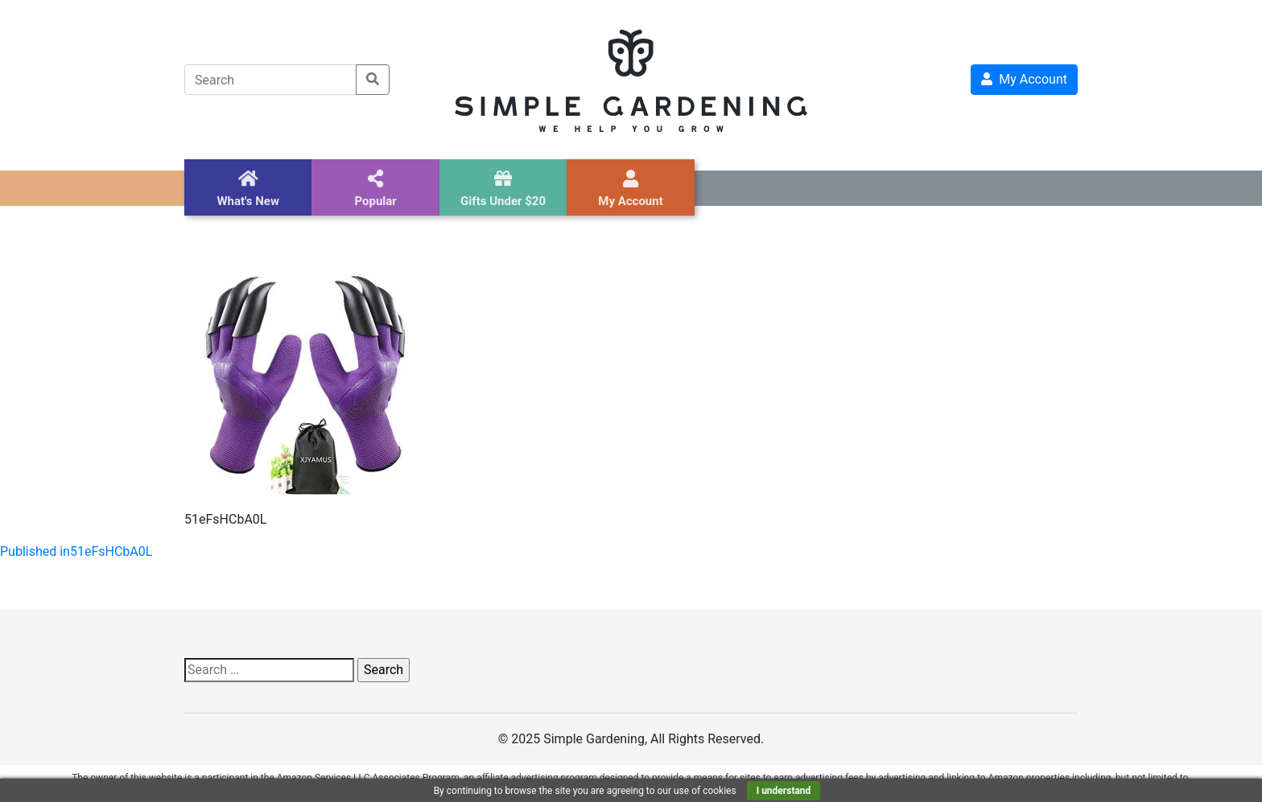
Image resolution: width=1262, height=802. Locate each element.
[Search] (270, 79)
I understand (784, 790)
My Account (1024, 79)
